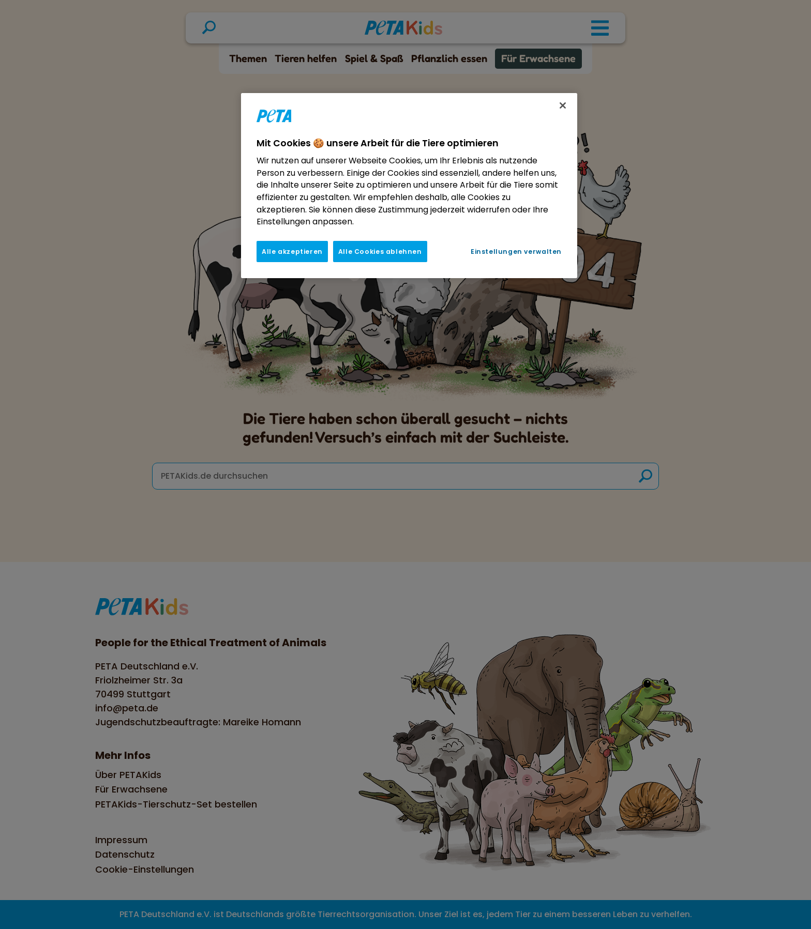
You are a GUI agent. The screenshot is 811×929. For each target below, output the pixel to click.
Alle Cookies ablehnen (380, 251)
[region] (409, 185)
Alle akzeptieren (292, 251)
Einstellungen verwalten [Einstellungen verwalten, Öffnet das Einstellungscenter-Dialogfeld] (516, 251)
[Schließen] (562, 105)
